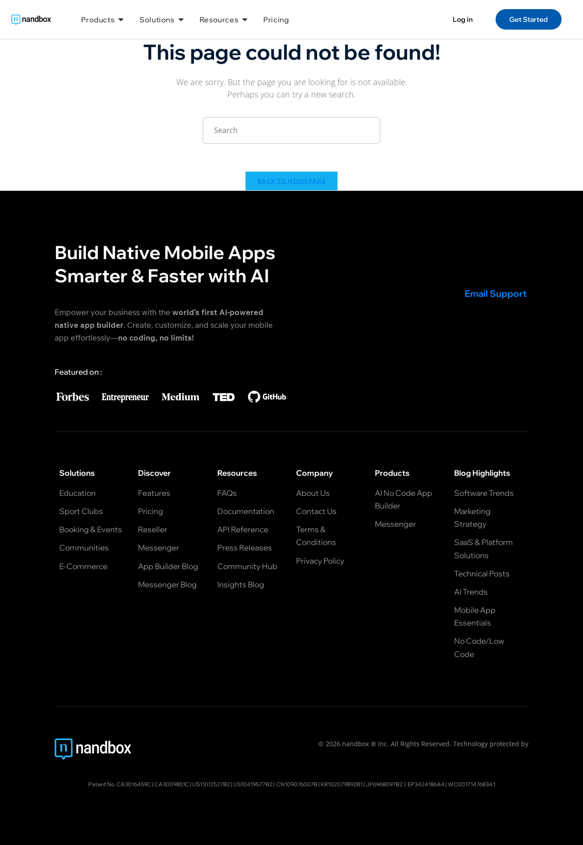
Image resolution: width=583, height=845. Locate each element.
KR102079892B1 (342, 784)
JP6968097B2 (384, 784)
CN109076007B (296, 784)
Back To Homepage (291, 181)
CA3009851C (171, 784)
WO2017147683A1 (471, 784)
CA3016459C (134, 784)
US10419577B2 (252, 784)
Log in (463, 19)
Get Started (528, 19)
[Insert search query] (291, 130)
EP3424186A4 (426, 784)
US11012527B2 (211, 784)
